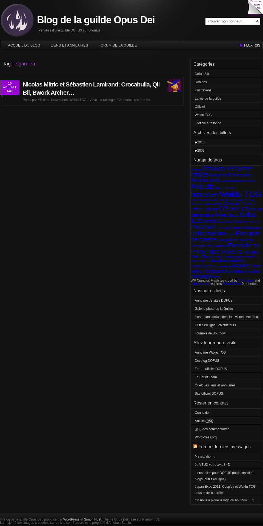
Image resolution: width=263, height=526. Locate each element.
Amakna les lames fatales (221, 171)
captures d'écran (243, 200)
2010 (201, 142)
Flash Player (232, 284)
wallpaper (202, 276)
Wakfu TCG (78, 100)
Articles (204, 421)
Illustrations (59, 100)
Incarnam (203, 226)
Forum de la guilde (117, 45)
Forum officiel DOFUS (211, 369)
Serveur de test (223, 266)
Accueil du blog (24, 45)
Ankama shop (205, 180)
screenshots (201, 266)
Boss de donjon (201, 200)
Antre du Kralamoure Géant (238, 180)
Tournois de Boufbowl (210, 333)
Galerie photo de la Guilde (214, 309)
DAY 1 (236, 209)
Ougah (230, 234)
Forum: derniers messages (224, 446)
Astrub (202, 186)
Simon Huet (92, 519)
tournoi (219, 271)
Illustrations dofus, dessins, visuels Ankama (226, 317)
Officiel (200, 107)
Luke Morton (200, 284)
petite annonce (200, 260)
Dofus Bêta (231, 221)
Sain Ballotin (222, 260)
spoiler (242, 265)
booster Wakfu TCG (226, 194)
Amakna (196, 169)
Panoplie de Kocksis (235, 240)
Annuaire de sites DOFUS (214, 300)
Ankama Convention (230, 175)
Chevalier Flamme (240, 203)
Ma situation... (205, 456)
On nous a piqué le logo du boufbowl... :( (224, 500)
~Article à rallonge (101, 100)
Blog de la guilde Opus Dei (96, 19)
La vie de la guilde (208, 98)
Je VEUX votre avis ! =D (212, 465)
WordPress (71, 519)
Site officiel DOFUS (209, 393)
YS (40, 100)
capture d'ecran (222, 200)
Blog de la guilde (225, 188)
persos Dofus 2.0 (247, 257)
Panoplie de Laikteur (209, 246)
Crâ (223, 208)
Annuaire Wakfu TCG (210, 352)
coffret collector (204, 209)
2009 (201, 150)
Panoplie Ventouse (222, 257)
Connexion (202, 413)
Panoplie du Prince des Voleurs (225, 248)
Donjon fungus (249, 221)
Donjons (201, 82)
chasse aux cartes (207, 203)
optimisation (208, 233)
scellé (239, 260)
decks (233, 215)
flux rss (252, 45)
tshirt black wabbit (244, 271)
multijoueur (251, 227)
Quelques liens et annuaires (215, 385)
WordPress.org (206, 437)
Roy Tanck (246, 280)
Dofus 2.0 (202, 74)
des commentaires (212, 429)
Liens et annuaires (69, 45)
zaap (217, 277)
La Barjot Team (206, 377)
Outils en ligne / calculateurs (215, 325)
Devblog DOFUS (207, 361)
